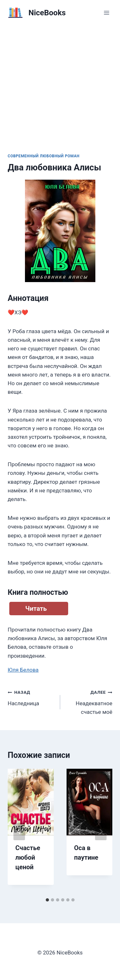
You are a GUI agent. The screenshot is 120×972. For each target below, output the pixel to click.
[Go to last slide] (19, 831)
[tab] (47, 899)
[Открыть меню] (106, 13)
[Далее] (101, 831)
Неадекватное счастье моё (89, 701)
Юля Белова (23, 670)
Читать (36, 608)
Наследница (31, 697)
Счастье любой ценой (27, 857)
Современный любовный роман (44, 156)
